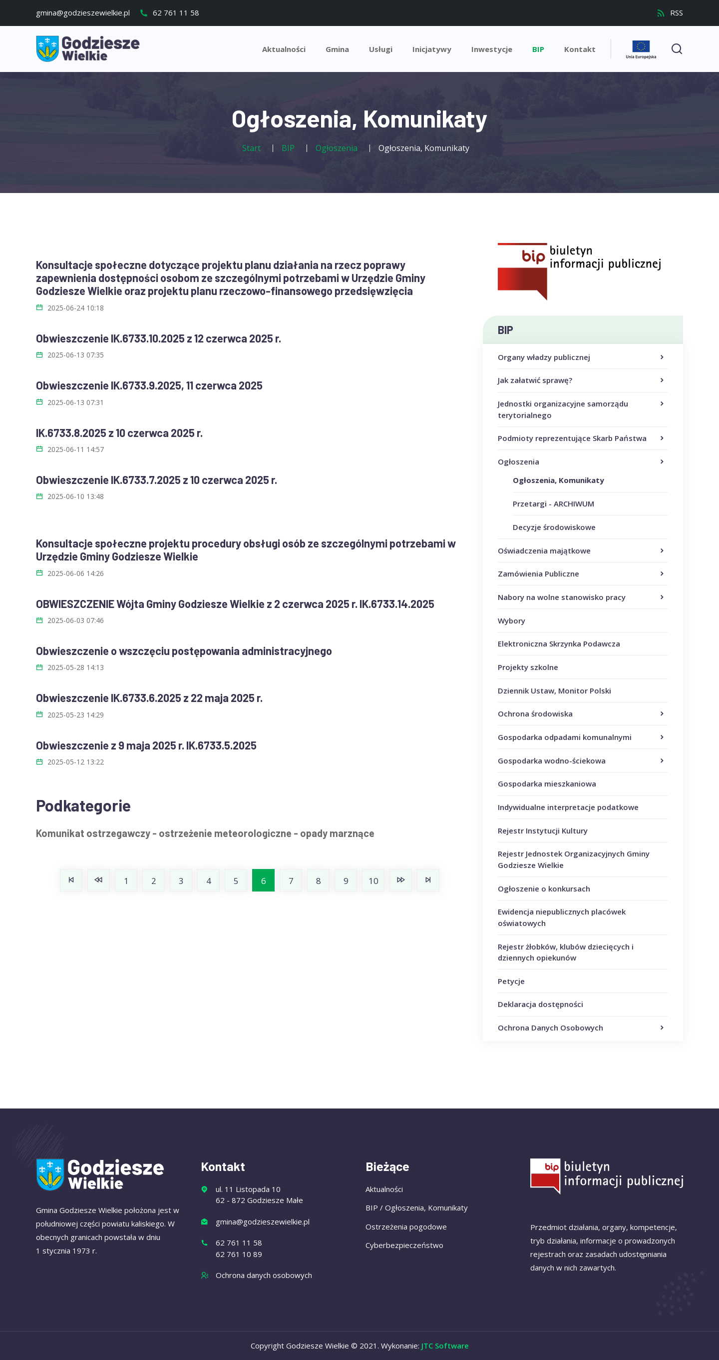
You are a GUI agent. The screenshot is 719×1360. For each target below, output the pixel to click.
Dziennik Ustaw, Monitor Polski (554, 691)
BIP (538, 49)
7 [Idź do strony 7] (291, 880)
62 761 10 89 (239, 1254)
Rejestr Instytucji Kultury (543, 831)
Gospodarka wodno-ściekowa (582, 761)
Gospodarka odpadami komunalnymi (582, 737)
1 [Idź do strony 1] (126, 880)
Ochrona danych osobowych (264, 1275)
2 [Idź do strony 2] (153, 880)
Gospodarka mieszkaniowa (547, 783)
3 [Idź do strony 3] (181, 880)
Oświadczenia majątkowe (582, 551)
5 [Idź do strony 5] (236, 880)
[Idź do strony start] (71, 880)
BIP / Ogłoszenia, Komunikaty (416, 1207)
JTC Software (445, 1345)
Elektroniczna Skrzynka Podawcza (559, 643)
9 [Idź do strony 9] (346, 880)
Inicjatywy (431, 49)
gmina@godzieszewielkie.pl (83, 13)
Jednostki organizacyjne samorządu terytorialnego (582, 409)
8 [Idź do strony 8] (318, 880)
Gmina (337, 49)
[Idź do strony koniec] (428, 880)
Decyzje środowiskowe (554, 527)
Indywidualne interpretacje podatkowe (568, 807)
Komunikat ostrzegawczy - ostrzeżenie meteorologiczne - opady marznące (205, 833)
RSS (670, 13)
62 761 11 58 (169, 13)
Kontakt (580, 49)
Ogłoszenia (582, 462)
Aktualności (284, 49)
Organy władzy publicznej (582, 357)
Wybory (511, 621)
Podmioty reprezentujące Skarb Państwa (582, 438)
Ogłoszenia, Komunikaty (558, 480)
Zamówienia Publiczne (582, 574)
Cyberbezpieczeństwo (404, 1245)
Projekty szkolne (528, 667)
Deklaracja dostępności (540, 1004)
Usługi (380, 49)
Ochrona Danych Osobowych (582, 1028)
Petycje (511, 981)
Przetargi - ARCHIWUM (553, 503)
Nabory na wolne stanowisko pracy (582, 597)
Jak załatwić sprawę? (582, 380)
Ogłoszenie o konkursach (544, 889)
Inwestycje (491, 49)
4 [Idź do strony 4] (208, 880)
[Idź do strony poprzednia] (98, 880)
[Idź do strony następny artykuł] (400, 880)
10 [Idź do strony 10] (373, 880)
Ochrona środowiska (582, 714)
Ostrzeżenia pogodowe (406, 1227)
